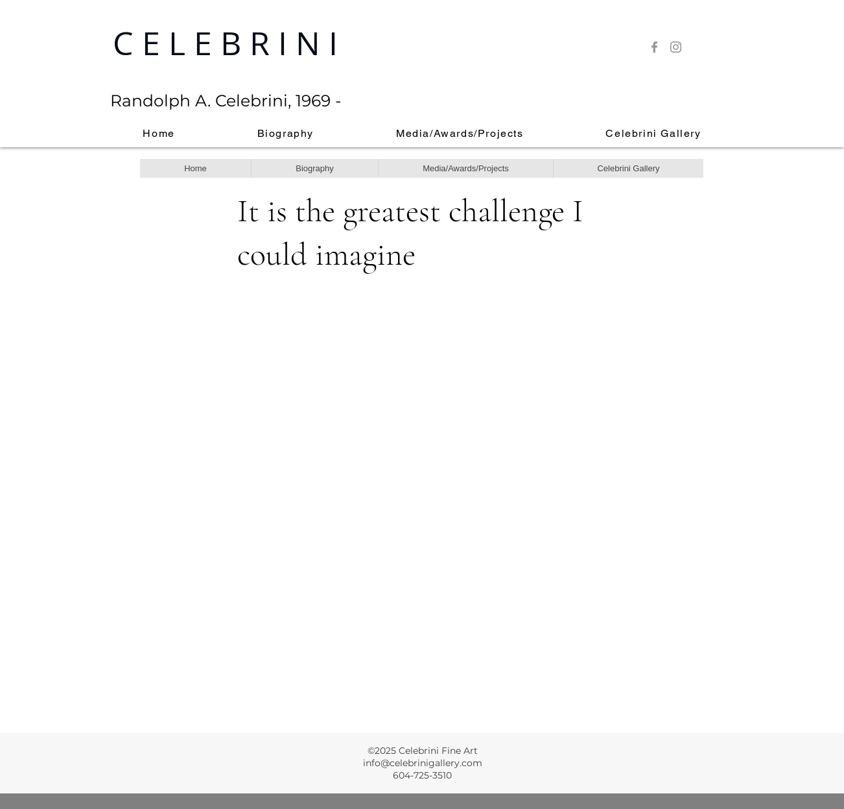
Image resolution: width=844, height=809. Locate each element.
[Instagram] (675, 47)
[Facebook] (654, 47)
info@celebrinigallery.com (422, 763)
